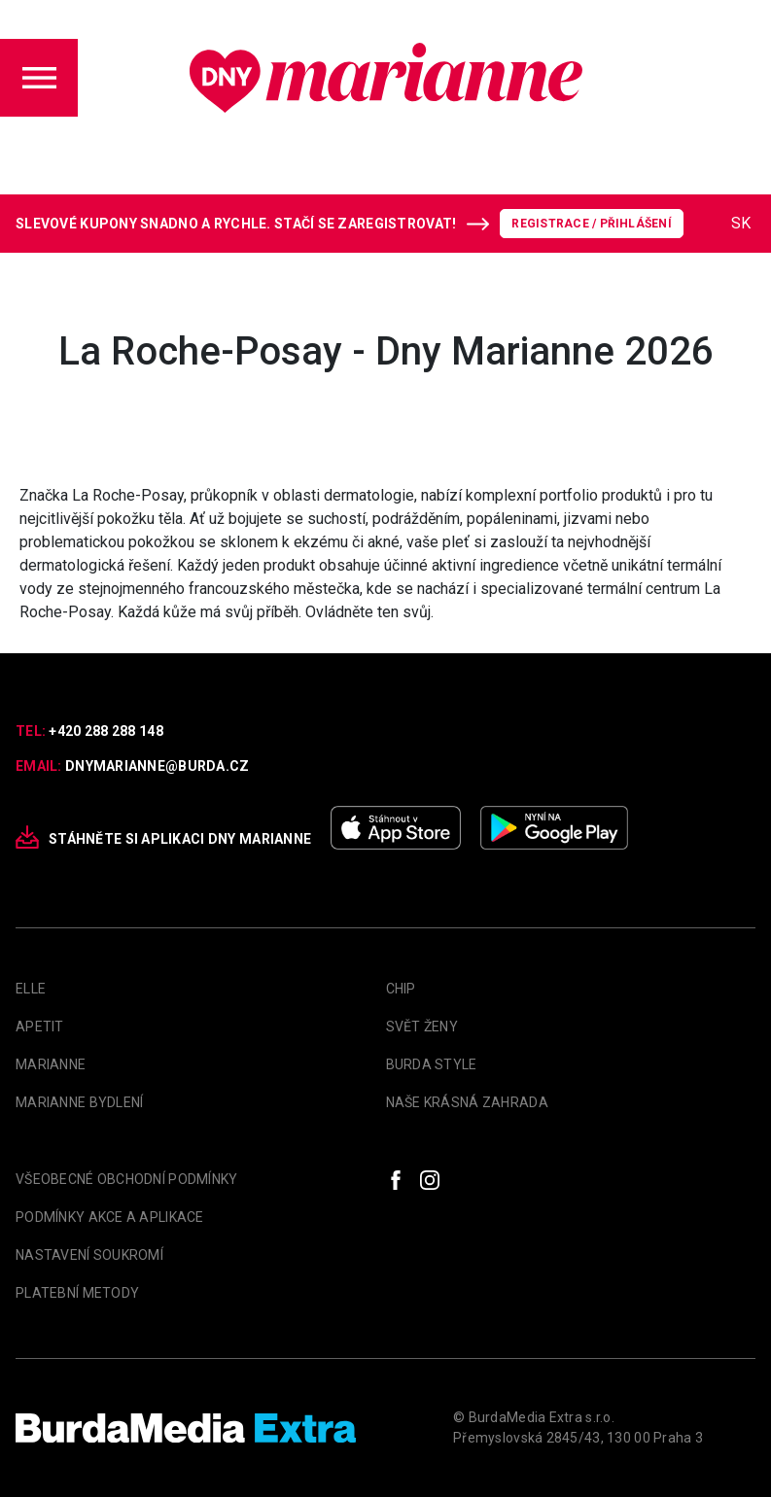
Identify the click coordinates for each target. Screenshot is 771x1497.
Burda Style (431, 1064)
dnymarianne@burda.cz (157, 766)
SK (741, 223)
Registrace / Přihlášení (591, 223)
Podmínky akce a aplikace (110, 1217)
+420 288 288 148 (105, 731)
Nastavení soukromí (89, 1255)
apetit (40, 1026)
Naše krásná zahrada (467, 1102)
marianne (51, 1064)
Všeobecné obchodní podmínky (127, 1179)
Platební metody (77, 1293)
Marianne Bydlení (79, 1102)
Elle (31, 988)
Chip (401, 988)
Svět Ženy (422, 1026)
